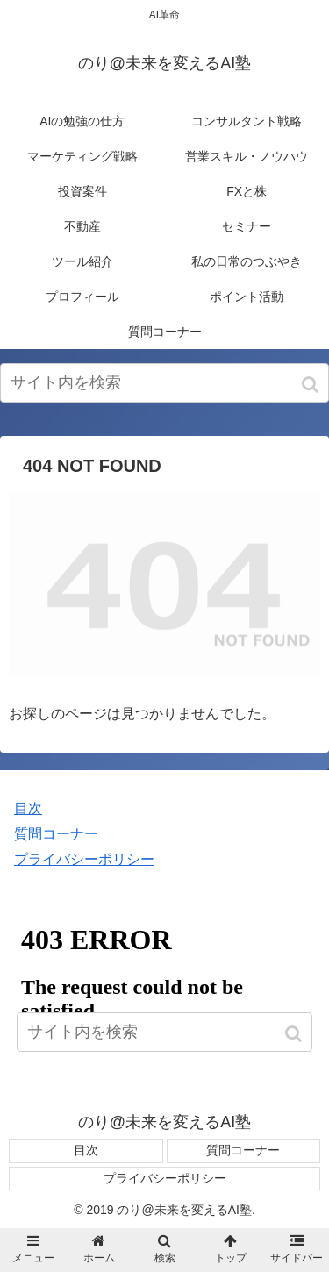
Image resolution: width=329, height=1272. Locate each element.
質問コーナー (56, 833)
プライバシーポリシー (84, 859)
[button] (312, 384)
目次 (28, 808)
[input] (164, 383)
